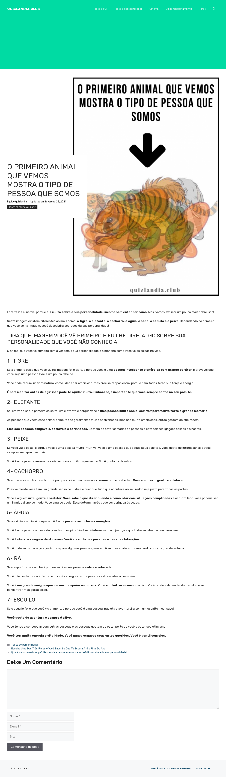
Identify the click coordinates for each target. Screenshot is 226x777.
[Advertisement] (113, 44)
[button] (214, 9)
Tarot (202, 8)
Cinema (154, 8)
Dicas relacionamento (179, 8)
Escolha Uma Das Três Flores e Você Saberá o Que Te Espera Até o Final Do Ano (58, 648)
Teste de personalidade (128, 8)
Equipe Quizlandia (17, 201)
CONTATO (203, 768)
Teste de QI (100, 8)
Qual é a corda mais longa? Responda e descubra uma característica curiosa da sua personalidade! (69, 652)
